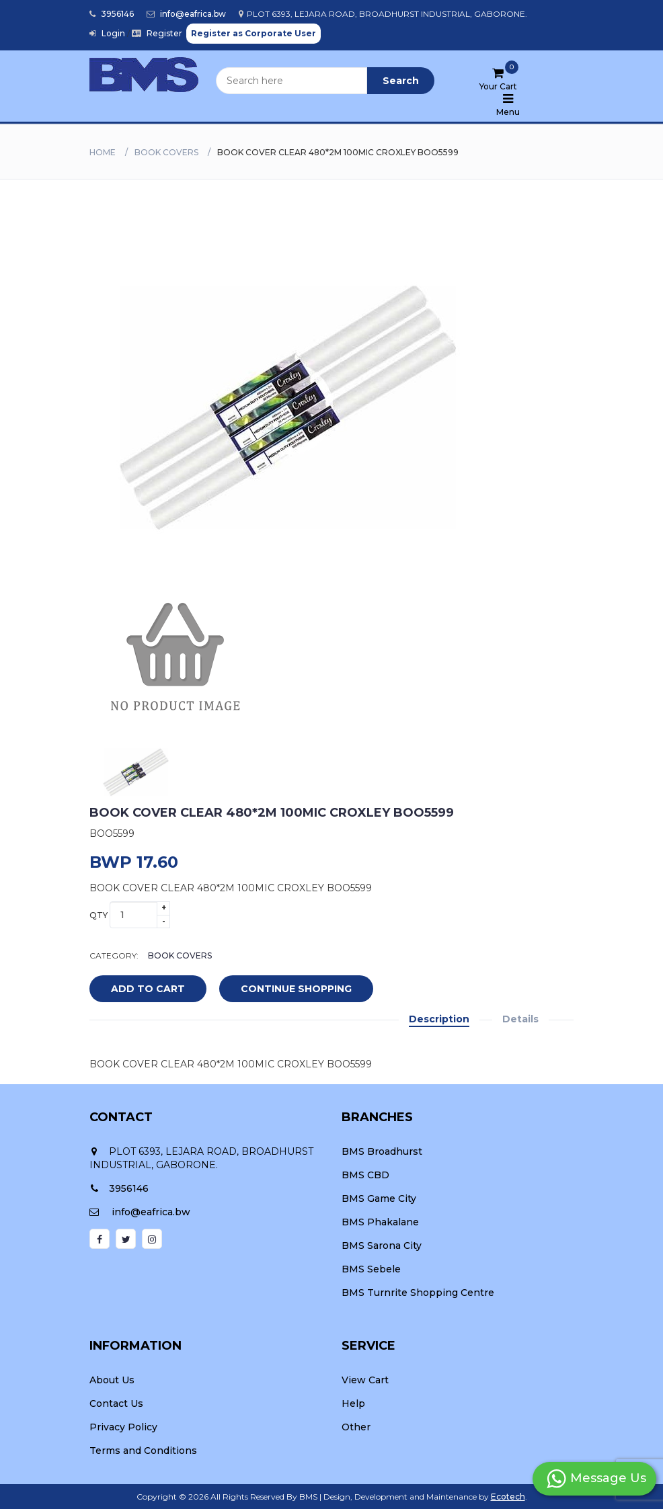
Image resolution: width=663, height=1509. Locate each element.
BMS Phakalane (380, 1222)
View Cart (365, 1380)
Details (520, 1019)
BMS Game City (379, 1198)
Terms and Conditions (143, 1450)
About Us (111, 1380)
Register (157, 33)
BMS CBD (365, 1175)
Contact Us (116, 1403)
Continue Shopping (296, 989)
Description (439, 1019)
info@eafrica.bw (186, 14)
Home (102, 152)
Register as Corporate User (253, 33)
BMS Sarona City (382, 1245)
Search (401, 81)
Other (356, 1427)
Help (353, 1403)
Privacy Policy (123, 1427)
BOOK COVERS (166, 152)
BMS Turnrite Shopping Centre (418, 1293)
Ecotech (508, 1497)
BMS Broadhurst (382, 1151)
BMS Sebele (371, 1269)
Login (107, 33)
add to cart (138, 989)
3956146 (111, 14)
